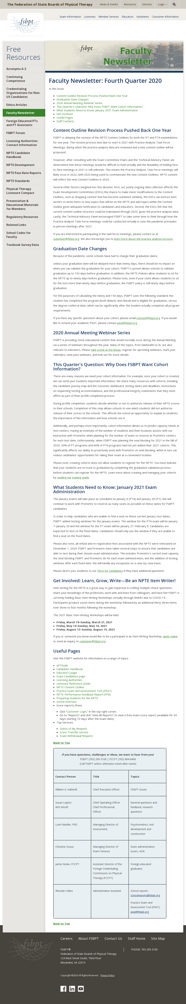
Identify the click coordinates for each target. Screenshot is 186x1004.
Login (161, 4)
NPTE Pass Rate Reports (23, 173)
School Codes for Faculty (18, 235)
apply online (170, 636)
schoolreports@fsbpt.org (145, 895)
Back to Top (61, 743)
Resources (130, 4)
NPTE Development (20, 165)
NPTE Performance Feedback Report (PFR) (83, 694)
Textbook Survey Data (22, 245)
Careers (66, 938)
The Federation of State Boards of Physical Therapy (49, 4)
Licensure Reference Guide (73, 683)
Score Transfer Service (74, 732)
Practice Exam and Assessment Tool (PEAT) (84, 691)
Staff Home (136, 938)
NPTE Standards (18, 181)
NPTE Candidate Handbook (18, 155)
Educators (128, 16)
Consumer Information (165, 16)
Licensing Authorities (69, 680)
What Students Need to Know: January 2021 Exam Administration (97, 110)
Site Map (158, 938)
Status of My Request (73, 728)
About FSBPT (88, 938)
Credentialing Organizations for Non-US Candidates (23, 93)
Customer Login (76, 711)
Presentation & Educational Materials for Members (22, 205)
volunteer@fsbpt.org (66, 239)
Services (147, 4)
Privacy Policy (107, 975)
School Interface (66, 701)
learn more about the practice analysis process (143, 239)
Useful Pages (64, 117)
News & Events (109, 4)
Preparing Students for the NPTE (77, 698)
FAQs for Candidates (110, 571)
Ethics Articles (16, 105)
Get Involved (64, 114)
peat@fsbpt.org (127, 323)
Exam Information (70, 16)
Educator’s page (66, 672)
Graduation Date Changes (72, 99)
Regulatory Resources (22, 217)
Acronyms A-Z (16, 69)
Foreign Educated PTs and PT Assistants (22, 123)
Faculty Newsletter (20, 113)
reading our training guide (73, 477)
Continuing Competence (15, 79)
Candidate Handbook (69, 669)
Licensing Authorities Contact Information (22, 143)
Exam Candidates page (70, 676)
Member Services (108, 16)
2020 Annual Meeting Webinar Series (79, 103)
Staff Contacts (65, 121)
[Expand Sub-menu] (168, 4)
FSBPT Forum (15, 133)
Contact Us (113, 938)
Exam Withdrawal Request (76, 736)
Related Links (16, 225)
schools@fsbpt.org (148, 318)
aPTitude (62, 665)
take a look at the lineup (106, 350)
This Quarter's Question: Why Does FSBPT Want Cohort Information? (99, 106)
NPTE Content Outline (70, 687)
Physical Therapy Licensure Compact (20, 191)
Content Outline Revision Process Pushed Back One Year (92, 96)
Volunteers (142, 16)
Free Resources (23, 53)
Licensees (90, 16)
